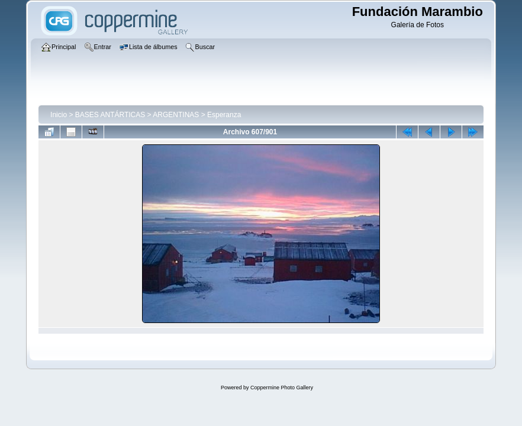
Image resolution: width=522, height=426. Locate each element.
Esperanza (224, 115)
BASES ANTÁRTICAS (110, 115)
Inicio (58, 115)
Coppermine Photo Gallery (281, 387)
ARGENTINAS (176, 115)
